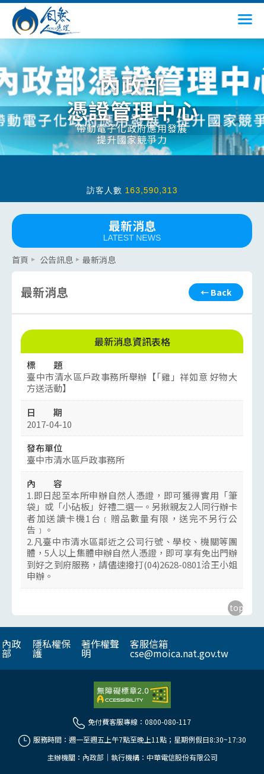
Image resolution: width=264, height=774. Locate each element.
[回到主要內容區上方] (235, 608)
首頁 (20, 260)
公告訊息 (56, 260)
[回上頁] (216, 292)
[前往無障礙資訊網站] (132, 695)
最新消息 (132, 230)
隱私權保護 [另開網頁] (52, 648)
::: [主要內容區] (15, 252)
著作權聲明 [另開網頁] (100, 648)
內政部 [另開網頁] (11, 648)
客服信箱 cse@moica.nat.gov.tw (179, 648)
